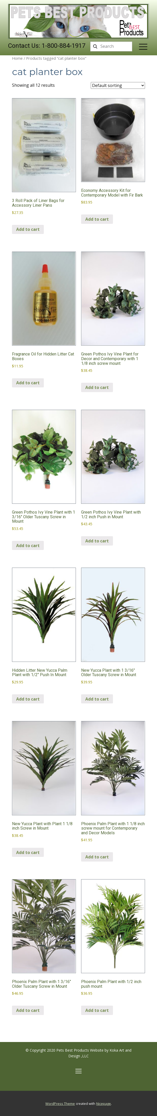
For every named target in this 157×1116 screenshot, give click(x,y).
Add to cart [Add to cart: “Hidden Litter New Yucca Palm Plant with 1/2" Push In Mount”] (28, 699)
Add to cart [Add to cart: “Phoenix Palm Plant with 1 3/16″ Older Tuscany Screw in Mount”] (28, 1010)
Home (17, 58)
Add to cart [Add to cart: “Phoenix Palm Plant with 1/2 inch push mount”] (97, 1010)
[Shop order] (118, 85)
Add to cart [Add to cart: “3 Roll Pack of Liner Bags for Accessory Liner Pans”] (28, 229)
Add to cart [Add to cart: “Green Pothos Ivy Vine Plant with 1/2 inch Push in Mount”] (97, 541)
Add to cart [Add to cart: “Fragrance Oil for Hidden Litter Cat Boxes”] (28, 383)
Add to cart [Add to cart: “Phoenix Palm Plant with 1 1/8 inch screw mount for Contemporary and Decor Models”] (97, 857)
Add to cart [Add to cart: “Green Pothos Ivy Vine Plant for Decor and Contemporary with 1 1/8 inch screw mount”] (97, 387)
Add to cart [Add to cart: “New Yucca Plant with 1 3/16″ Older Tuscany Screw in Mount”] (97, 699)
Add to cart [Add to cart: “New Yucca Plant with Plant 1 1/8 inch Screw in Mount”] (28, 852)
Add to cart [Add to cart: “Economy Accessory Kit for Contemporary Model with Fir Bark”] (97, 219)
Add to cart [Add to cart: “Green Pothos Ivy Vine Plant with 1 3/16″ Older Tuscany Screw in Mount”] (28, 545)
